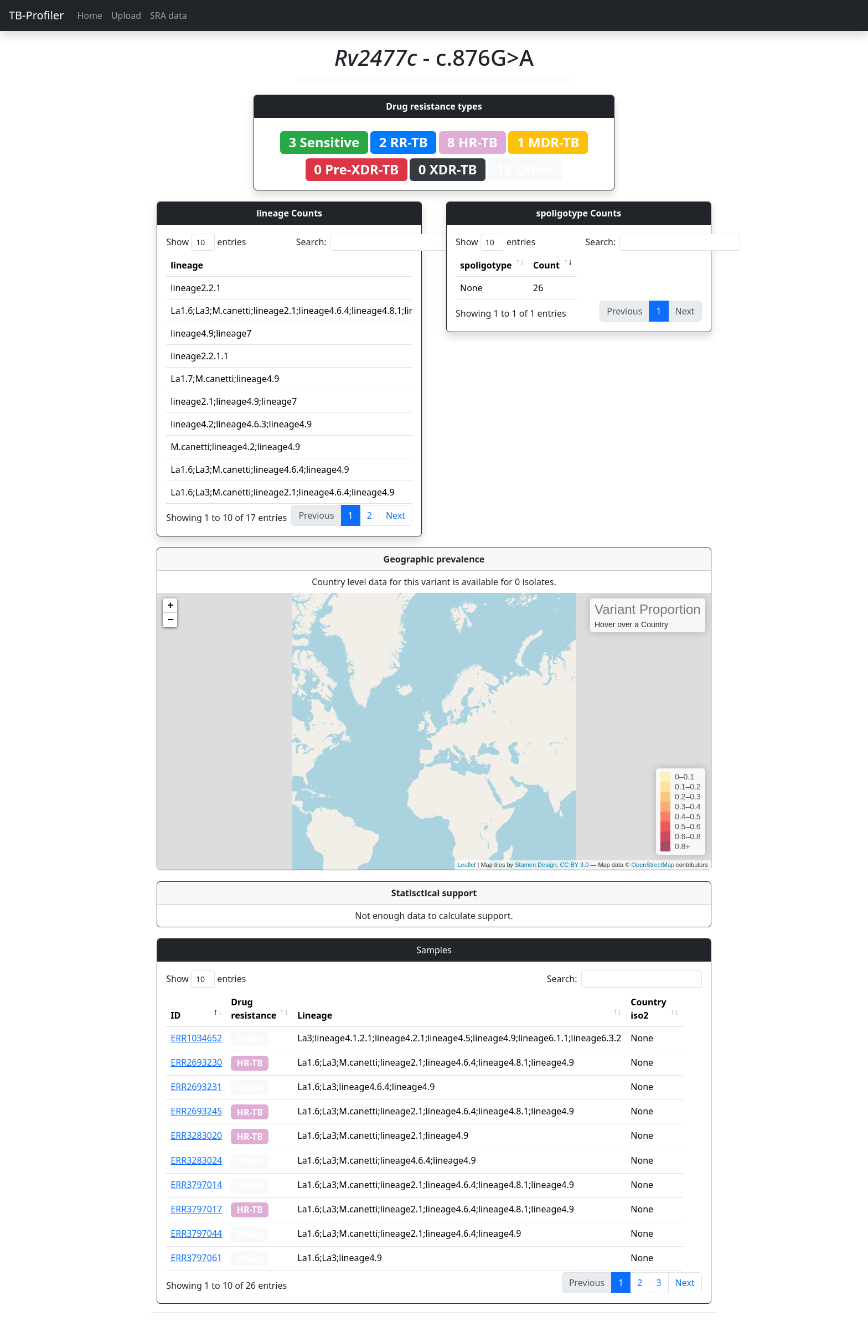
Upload (126, 15)
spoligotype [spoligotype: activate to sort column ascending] (486, 265)
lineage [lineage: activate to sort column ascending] (186, 265)
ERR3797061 (196, 1258)
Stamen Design (535, 864)
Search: (373, 242)
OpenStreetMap (652, 864)
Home (89, 15)
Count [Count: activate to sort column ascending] (546, 265)
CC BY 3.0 (574, 864)
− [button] (170, 620)
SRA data (168, 15)
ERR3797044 (196, 1233)
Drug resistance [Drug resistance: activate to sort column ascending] (253, 1008)
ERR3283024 (196, 1160)
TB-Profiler (36, 15)
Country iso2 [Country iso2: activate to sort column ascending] (659, 1008)
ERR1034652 (196, 1038)
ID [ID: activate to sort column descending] (175, 1015)
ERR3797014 (196, 1185)
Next (395, 515)
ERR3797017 (196, 1209)
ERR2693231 (196, 1087)
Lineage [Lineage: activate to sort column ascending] (325, 1015)
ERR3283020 (196, 1135)
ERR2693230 (196, 1062)
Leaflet (466, 864)
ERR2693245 (196, 1111)
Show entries (206, 242)
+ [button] (170, 605)
